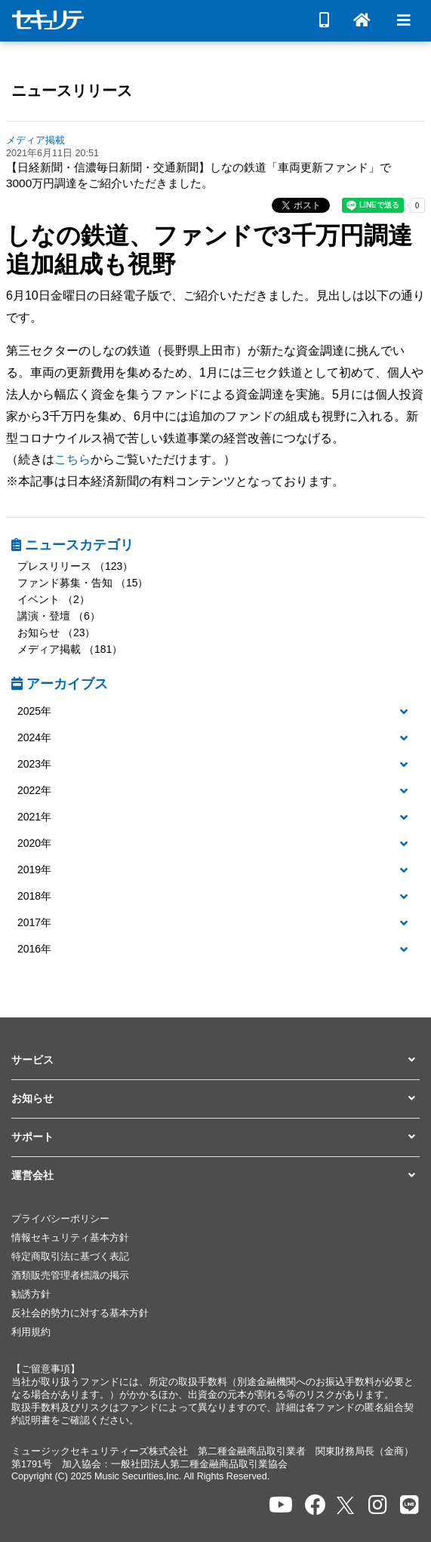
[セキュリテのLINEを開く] (409, 1505)
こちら (72, 459)
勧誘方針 (31, 1294)
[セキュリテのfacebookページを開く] (315, 1505)
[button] (215, 712)
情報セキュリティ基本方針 (70, 1238)
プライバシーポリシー (60, 1219)
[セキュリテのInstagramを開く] (377, 1505)
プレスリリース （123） (75, 566)
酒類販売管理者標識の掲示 (70, 1275)
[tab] (215, 712)
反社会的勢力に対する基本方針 (80, 1313)
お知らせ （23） (56, 632)
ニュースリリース (71, 90)
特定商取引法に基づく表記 (70, 1256)
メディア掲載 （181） (69, 649)
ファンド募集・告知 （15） (82, 583)
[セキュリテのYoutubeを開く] (281, 1505)
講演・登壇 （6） (58, 616)
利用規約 (31, 1332)
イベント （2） (53, 599)
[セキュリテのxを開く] (346, 1505)
